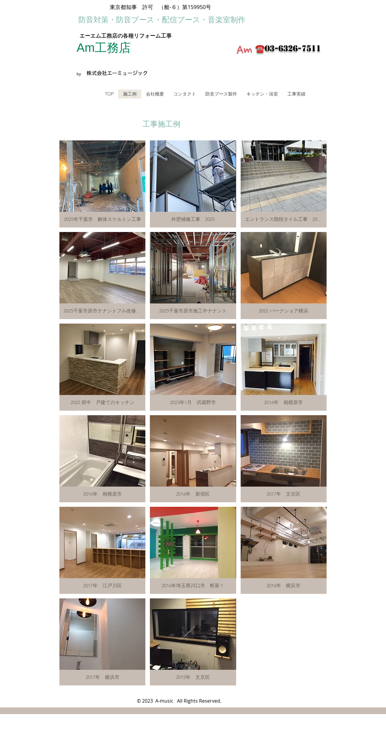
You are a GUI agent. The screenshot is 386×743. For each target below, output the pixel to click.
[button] (102, 183)
